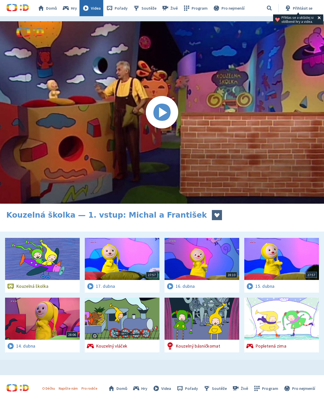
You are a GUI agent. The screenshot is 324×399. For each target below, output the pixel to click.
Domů (47, 8)
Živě (169, 8)
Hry (69, 8)
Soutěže (144, 8)
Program (195, 8)
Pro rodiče (89, 388)
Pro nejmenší (229, 8)
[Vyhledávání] (269, 8)
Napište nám (68, 388)
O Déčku (48, 388)
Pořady (117, 8)
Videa (91, 8)
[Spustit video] (162, 112)
